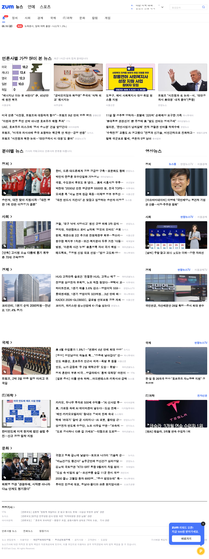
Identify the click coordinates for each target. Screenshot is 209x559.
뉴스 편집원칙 (9, 539)
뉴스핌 (172, 164)
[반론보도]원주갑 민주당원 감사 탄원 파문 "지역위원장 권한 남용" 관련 (56, 516)
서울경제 (6, 105)
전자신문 (202, 395)
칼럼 (95, 18)
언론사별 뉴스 (9, 531)
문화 (82, 18)
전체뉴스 (28, 531)
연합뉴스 (162, 105)
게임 (107, 18)
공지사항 (79, 539)
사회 (28, 18)
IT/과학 (67, 18)
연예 (31, 7)
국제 (53, 18)
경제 (40, 18)
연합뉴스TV (186, 164)
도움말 (104, 539)
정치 (15, 18)
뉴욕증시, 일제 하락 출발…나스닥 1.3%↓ (46, 26)
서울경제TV (200, 270)
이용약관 (24, 539)
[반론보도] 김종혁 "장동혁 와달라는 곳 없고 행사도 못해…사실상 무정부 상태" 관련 (62, 511)
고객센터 (92, 539)
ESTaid (7, 548)
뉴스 (19, 7)
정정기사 (7, 507)
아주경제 (58, 105)
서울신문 (110, 105)
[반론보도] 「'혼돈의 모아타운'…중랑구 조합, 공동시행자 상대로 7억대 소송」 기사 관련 (65, 520)
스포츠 (45, 7)
